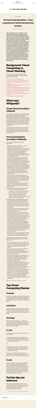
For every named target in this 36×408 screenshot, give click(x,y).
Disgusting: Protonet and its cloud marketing (16, 104)
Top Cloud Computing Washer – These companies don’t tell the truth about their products (18, 24)
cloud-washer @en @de (24, 399)
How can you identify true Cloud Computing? (16, 82)
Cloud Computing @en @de (17, 399)
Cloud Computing (18, 16)
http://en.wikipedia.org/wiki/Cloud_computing (18, 288)
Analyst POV (18, 2)
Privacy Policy (12, 405)
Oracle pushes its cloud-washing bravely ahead (16, 100)
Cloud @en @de (9, 399)
